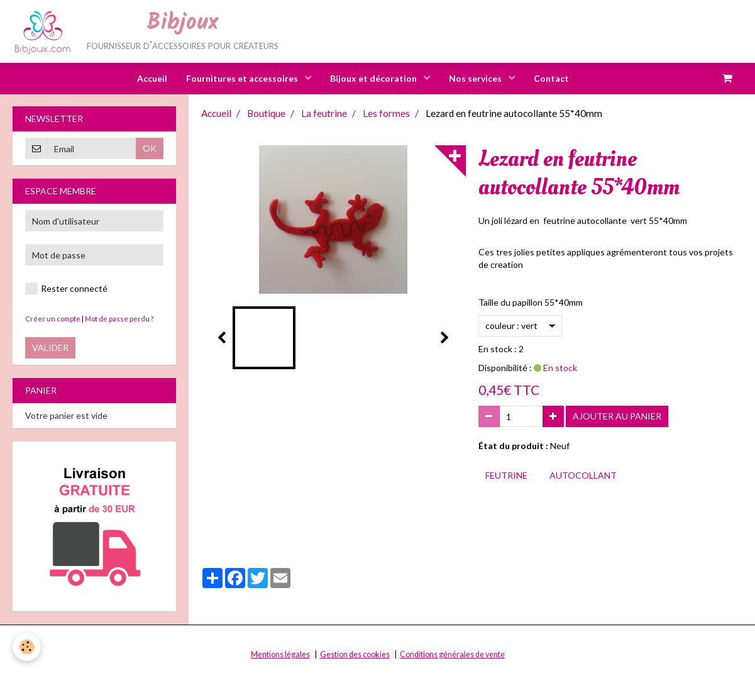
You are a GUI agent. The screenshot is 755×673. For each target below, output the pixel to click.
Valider (50, 348)
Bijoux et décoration (374, 78)
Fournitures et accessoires (243, 78)
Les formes (386, 114)
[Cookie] (27, 647)
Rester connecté (66, 289)
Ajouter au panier (617, 416)
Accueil (152, 78)
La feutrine (324, 114)
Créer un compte (52, 319)
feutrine (506, 475)
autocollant (583, 475)
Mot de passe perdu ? (119, 319)
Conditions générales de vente (452, 655)
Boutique (266, 114)
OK (150, 148)
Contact (551, 78)
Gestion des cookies (355, 655)
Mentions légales (280, 655)
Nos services (476, 78)
